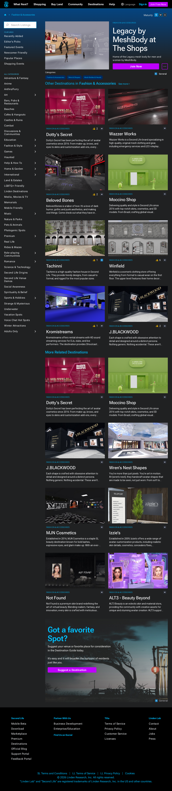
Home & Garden (13, 168)
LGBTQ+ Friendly (14, 185)
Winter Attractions (15, 325)
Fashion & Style (13, 145)
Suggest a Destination (72, 670)
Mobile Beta (18, 723)
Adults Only (11, 331)
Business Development (68, 723)
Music (7, 213)
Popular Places (13, 58)
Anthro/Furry (11, 89)
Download (17, 728)
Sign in (143, 4)
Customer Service (115, 733)
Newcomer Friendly (15, 52)
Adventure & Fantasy (16, 78)
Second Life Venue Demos (15, 280)
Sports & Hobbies (14, 297)
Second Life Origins (16, 272)
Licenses (110, 738)
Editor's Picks (12, 41)
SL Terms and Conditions (52, 773)
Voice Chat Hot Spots (17, 320)
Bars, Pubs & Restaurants (11, 102)
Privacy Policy (113, 728)
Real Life (9, 241)
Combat (9, 125)
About (152, 728)
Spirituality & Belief (15, 292)
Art (6, 94)
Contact (154, 723)
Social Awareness (14, 286)
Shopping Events (14, 63)
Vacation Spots (13, 314)
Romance (9, 261)
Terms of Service (115, 723)
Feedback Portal (21, 758)
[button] (21, 4)
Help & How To (13, 162)
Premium (9, 236)
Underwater (11, 309)
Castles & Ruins (13, 120)
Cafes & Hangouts (14, 114)
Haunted (9, 157)
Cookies (130, 773)
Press (152, 738)
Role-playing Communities (12, 254)
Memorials (10, 202)
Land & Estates (13, 180)
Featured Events (13, 47)
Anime (8, 83)
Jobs (152, 733)
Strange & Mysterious (17, 303)
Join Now (136, 66)
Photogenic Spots (14, 230)
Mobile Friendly (13, 207)
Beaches (9, 109)
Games (8, 151)
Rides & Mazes (13, 247)
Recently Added (13, 36)
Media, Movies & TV (16, 196)
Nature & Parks (13, 219)
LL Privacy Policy (110, 773)
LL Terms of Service (83, 773)
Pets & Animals (13, 224)
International (11, 174)
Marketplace (19, 733)
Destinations (19, 743)
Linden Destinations (16, 191)
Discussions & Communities (12, 133)
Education (10, 139)
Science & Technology (17, 267)
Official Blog (19, 748)
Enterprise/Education (67, 728)
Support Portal (20, 753)
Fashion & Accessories (23, 14)
